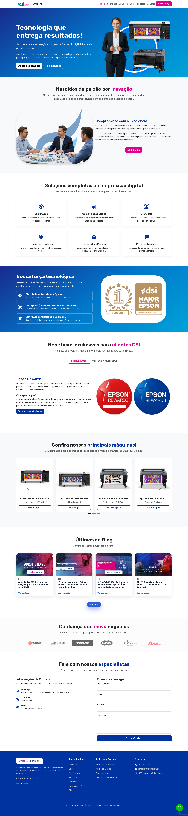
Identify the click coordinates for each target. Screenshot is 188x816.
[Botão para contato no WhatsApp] (179, 807)
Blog (132, 4)
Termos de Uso (101, 773)
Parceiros (73, 781)
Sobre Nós (73, 764)
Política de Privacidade (104, 764)
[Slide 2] (94, 513)
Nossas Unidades (23, 783)
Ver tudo (94, 604)
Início (102, 4)
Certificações (74, 773)
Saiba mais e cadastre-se (18, 411)
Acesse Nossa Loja (29, 65)
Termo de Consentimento (106, 777)
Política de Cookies (103, 769)
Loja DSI (72, 794)
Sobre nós (112, 4)
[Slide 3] (98, 513)
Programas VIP (75, 786)
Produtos (140, 4)
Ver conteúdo (25, 593)
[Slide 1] (89, 513)
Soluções (123, 4)
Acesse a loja (164, 4)
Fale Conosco (53, 65)
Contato (151, 4)
